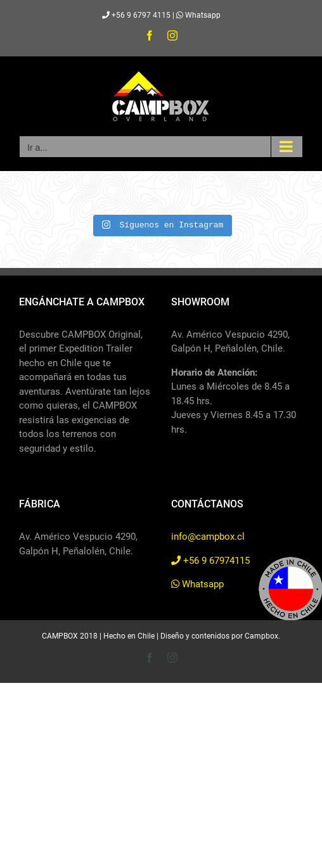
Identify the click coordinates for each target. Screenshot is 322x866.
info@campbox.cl (208, 536)
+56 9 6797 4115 (136, 15)
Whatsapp (198, 15)
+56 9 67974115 (210, 560)
